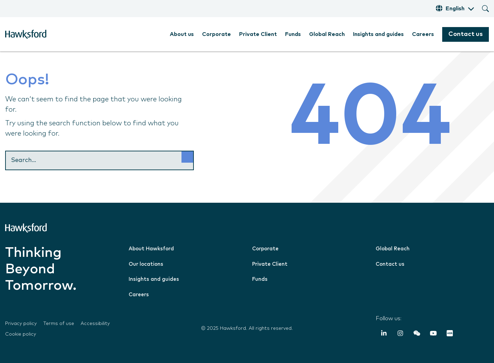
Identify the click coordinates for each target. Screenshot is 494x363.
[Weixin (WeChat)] (417, 334)
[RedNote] (450, 334)
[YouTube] (433, 334)
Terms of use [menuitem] (58, 323)
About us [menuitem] (182, 34)
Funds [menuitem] (293, 34)
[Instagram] (400, 334)
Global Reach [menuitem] (327, 34)
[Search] (99, 160)
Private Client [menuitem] (258, 34)
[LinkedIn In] (384, 334)
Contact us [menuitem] (390, 264)
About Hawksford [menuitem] (151, 248)
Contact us (465, 34)
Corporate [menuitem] (216, 34)
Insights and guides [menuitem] (378, 34)
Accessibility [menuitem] (95, 323)
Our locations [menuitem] (146, 264)
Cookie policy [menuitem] (20, 334)
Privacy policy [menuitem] (21, 323)
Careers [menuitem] (423, 34)
